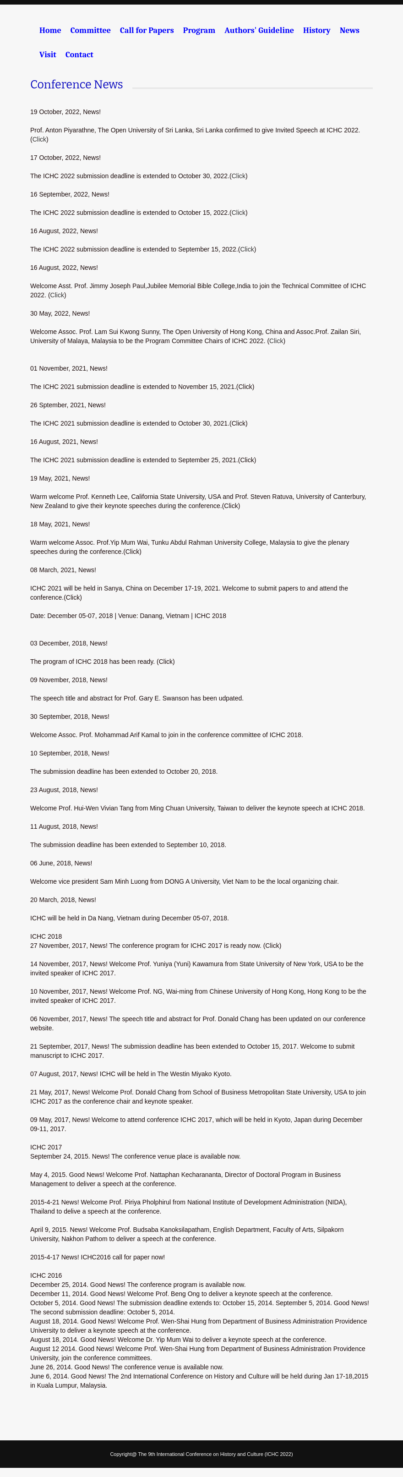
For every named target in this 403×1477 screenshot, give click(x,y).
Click (39, 139)
